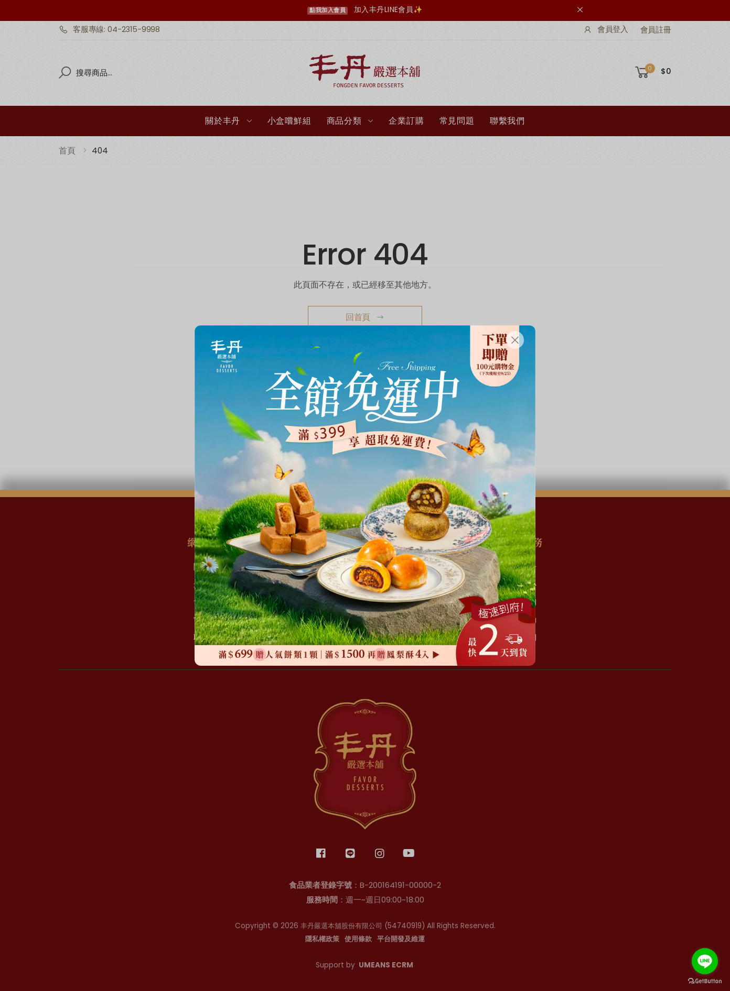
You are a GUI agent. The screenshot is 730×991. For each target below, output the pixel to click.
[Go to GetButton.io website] (705, 981)
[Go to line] (705, 961)
